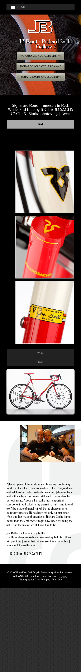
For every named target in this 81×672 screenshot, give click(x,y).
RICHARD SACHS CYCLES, (42, 111)
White (40, 353)
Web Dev (57, 579)
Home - (63, 576)
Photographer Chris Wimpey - (35, 579)
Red (40, 124)
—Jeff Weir (61, 113)
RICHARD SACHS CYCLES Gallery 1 (40, 55)
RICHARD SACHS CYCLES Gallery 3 (41, 66)
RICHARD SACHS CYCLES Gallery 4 (40, 76)
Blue (40, 361)
